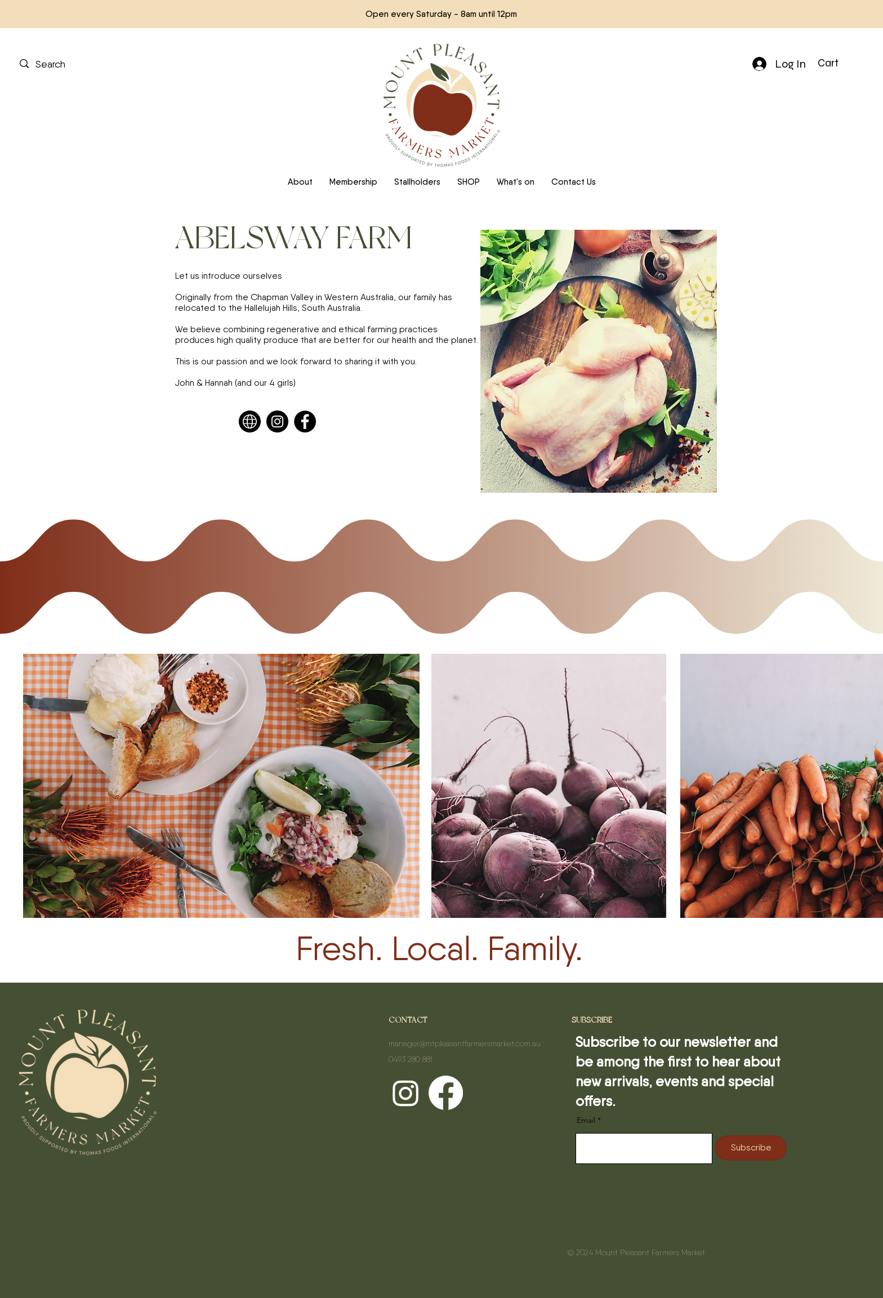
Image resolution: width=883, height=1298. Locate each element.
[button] (837, 63)
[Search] (72, 64)
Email (587, 1120)
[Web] (250, 421)
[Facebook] (305, 421)
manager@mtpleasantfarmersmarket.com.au (465, 1043)
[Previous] (59, 14)
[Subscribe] (751, 1148)
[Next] (824, 14)
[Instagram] (277, 421)
